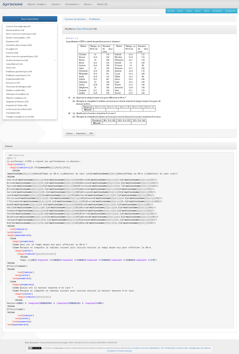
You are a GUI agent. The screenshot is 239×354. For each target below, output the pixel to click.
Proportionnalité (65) (15, 79)
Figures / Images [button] (37, 4)
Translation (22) (13, 113)
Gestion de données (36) (17, 60)
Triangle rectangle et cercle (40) (20, 116)
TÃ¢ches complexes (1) (16, 98)
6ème (180, 10)
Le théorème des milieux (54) (19, 109)
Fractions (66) (12, 52)
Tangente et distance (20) (17, 101)
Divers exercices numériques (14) (21, 34)
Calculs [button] (55, 4)
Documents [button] (72, 4)
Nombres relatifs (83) (15, 90)
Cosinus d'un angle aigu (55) (18, 26)
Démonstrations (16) (15, 30)
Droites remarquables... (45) (18, 37)
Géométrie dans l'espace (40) (19, 45)
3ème (206, 10)
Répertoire (81, 133)
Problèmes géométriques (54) (19, 71)
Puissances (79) (13, 83)
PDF (91, 133)
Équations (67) (12, 41)
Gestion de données (75, 19)
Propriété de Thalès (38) (16, 105)
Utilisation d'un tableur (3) (17, 94)
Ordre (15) (10, 67)
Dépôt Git (102, 4)
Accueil (170, 10)
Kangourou (231, 10)
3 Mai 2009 (81, 28)
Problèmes (94, 19)
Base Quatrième (29, 18)
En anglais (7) (12, 49)
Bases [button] (88, 4)
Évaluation (217, 10)
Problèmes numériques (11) (18, 75)
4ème (197, 10)
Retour (70, 133)
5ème (189, 10)
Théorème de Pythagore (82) (18, 86)
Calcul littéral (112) (14, 64)
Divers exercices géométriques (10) (22, 56)
